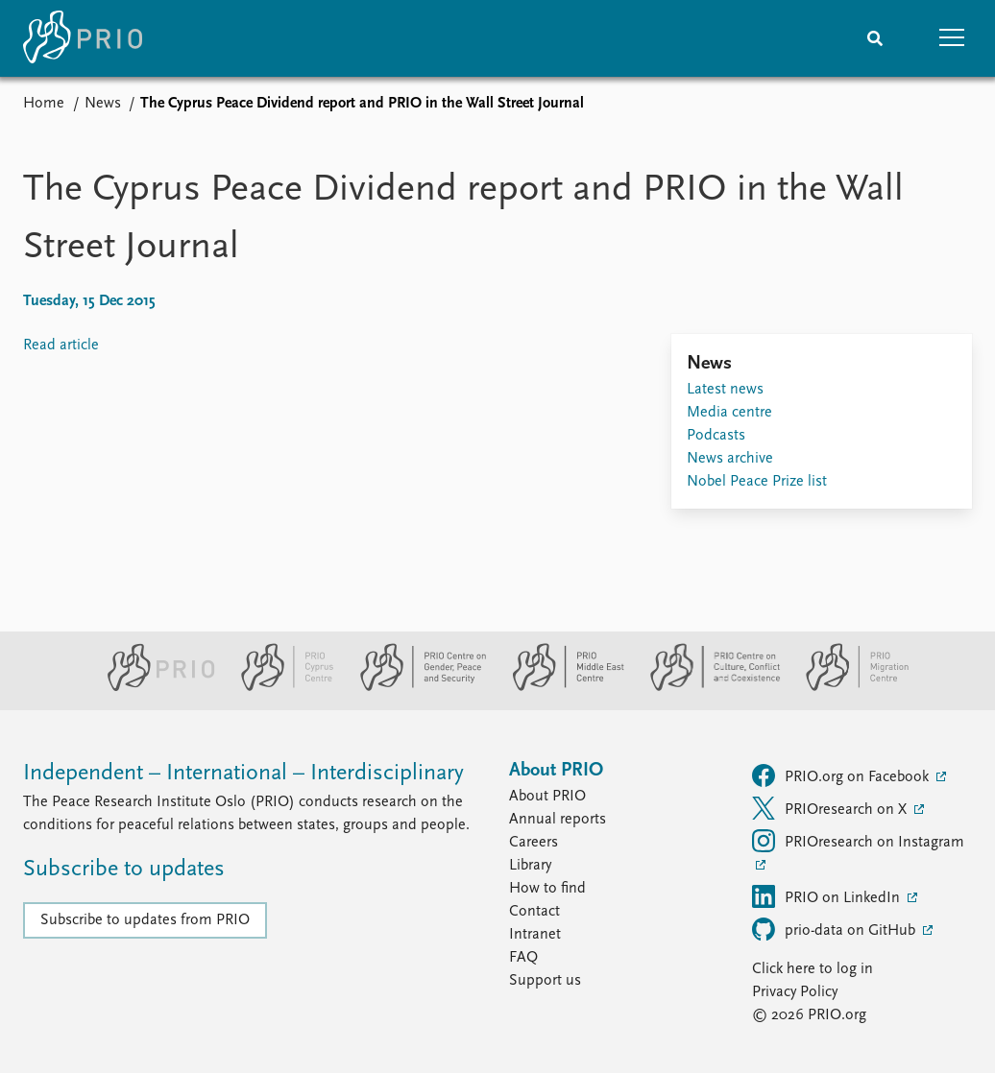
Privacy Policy (794, 992)
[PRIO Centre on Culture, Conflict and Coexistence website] (707, 687)
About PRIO (547, 796)
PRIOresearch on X (831, 808)
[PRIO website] (153, 687)
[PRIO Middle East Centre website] (560, 687)
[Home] (82, 38)
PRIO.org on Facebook (842, 775)
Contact (534, 911)
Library (530, 865)
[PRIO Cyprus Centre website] (279, 687)
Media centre (729, 412)
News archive (730, 458)
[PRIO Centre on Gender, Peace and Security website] (415, 687)
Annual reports (557, 819)
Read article (61, 345)
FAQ (523, 958)
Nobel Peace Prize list (757, 481)
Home (43, 103)
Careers (533, 842)
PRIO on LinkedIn (828, 896)
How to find (547, 888)
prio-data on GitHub (835, 929)
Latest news (725, 389)
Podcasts (716, 435)
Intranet (535, 934)
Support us (545, 981)
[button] (951, 38)
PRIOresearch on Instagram (858, 840)
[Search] (875, 38)
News (103, 103)
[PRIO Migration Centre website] (847, 687)
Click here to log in (812, 969)
